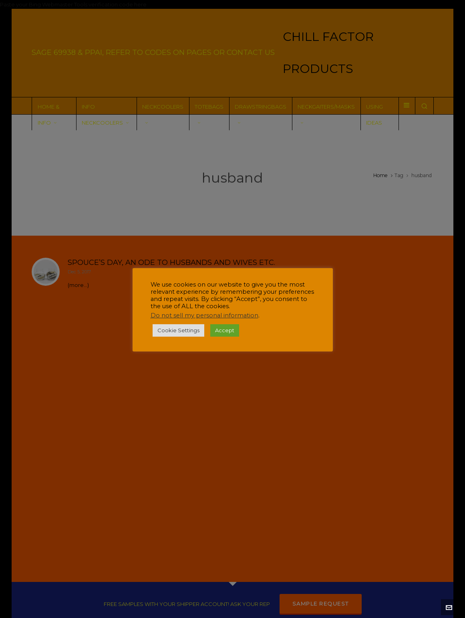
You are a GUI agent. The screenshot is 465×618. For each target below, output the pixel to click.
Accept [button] (224, 330)
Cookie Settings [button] (178, 330)
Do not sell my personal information (204, 315)
